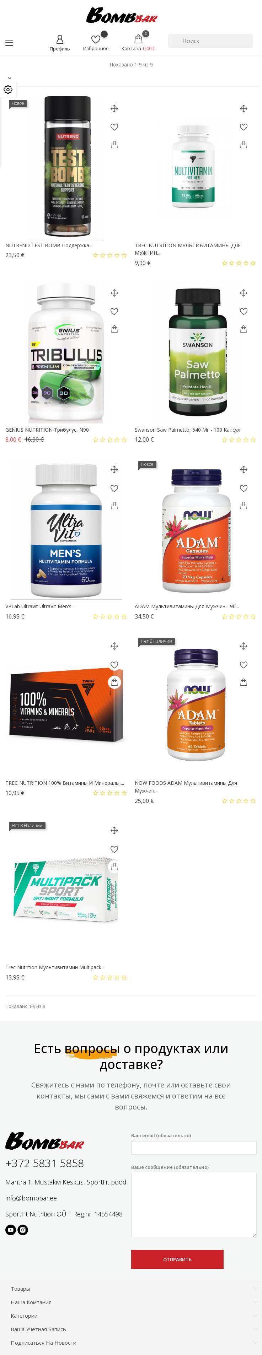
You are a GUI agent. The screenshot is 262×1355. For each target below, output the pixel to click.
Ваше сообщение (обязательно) (194, 1201)
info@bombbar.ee (31, 1198)
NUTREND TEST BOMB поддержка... (48, 245)
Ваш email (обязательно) (194, 1143)
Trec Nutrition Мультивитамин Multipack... (55, 967)
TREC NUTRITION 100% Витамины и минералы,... (64, 782)
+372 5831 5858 (44, 1163)
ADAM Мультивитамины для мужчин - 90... (187, 606)
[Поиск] (210, 41)
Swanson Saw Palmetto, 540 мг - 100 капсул (187, 429)
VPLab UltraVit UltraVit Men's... (40, 606)
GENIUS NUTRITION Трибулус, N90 (47, 429)
